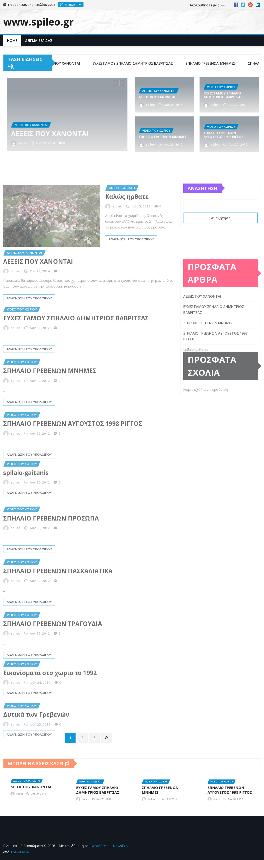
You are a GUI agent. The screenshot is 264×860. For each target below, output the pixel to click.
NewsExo (120, 845)
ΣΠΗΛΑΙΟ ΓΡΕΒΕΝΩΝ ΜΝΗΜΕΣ (164, 135)
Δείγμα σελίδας (38, 40)
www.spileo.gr (38, 21)
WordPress (100, 845)
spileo (43, 130)
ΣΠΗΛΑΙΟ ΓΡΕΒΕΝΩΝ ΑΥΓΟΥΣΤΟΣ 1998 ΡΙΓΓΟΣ (226, 134)
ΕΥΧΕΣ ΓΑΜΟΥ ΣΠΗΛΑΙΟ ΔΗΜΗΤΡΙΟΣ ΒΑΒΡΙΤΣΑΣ (225, 95)
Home (12, 40)
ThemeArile (19, 852)
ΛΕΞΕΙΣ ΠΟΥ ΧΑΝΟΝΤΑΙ (58, 124)
